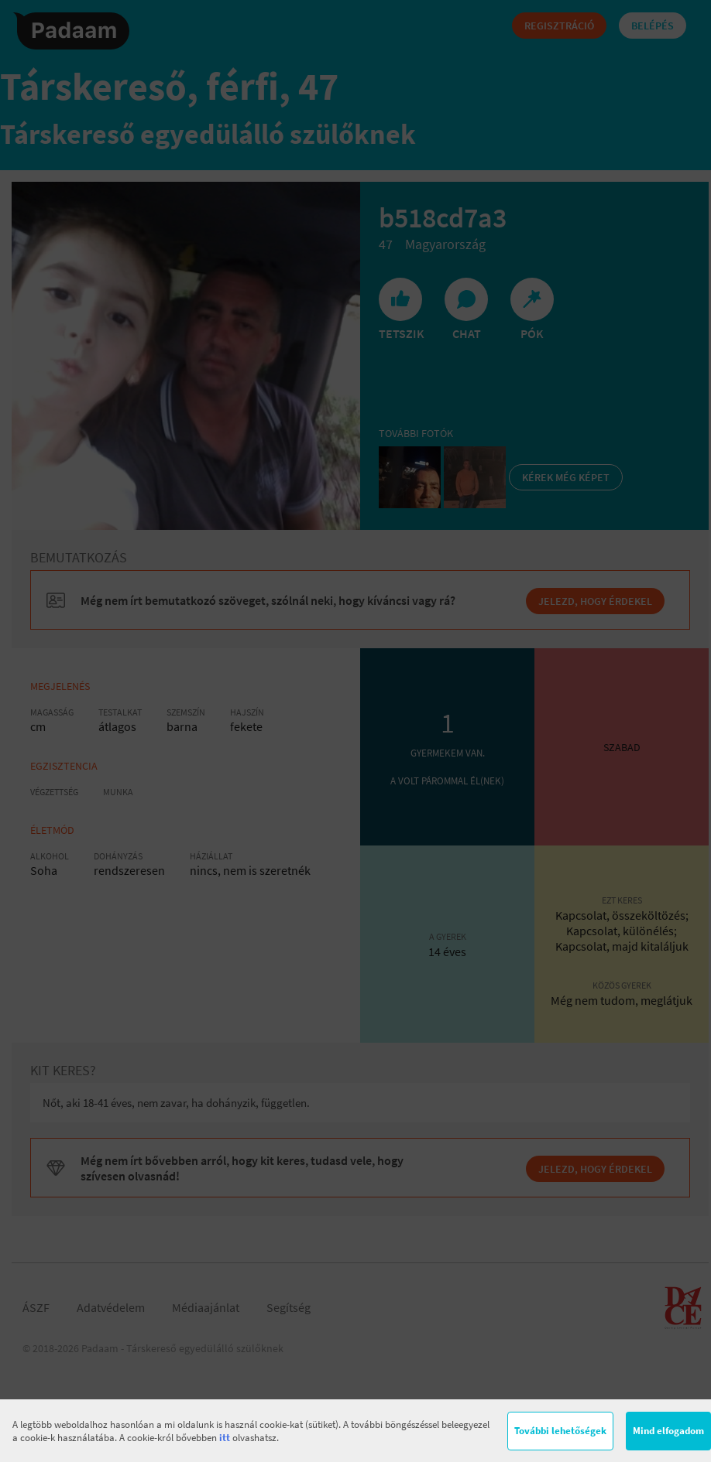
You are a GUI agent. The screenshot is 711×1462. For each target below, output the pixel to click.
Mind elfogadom (668, 1430)
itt (224, 1437)
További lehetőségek (560, 1430)
